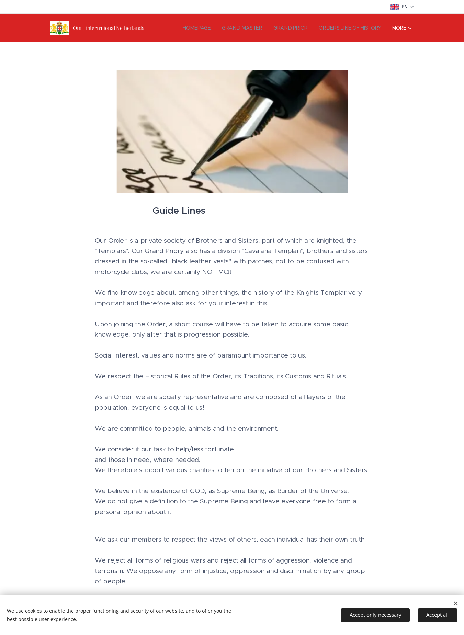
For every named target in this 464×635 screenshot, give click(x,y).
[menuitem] (201, 27)
